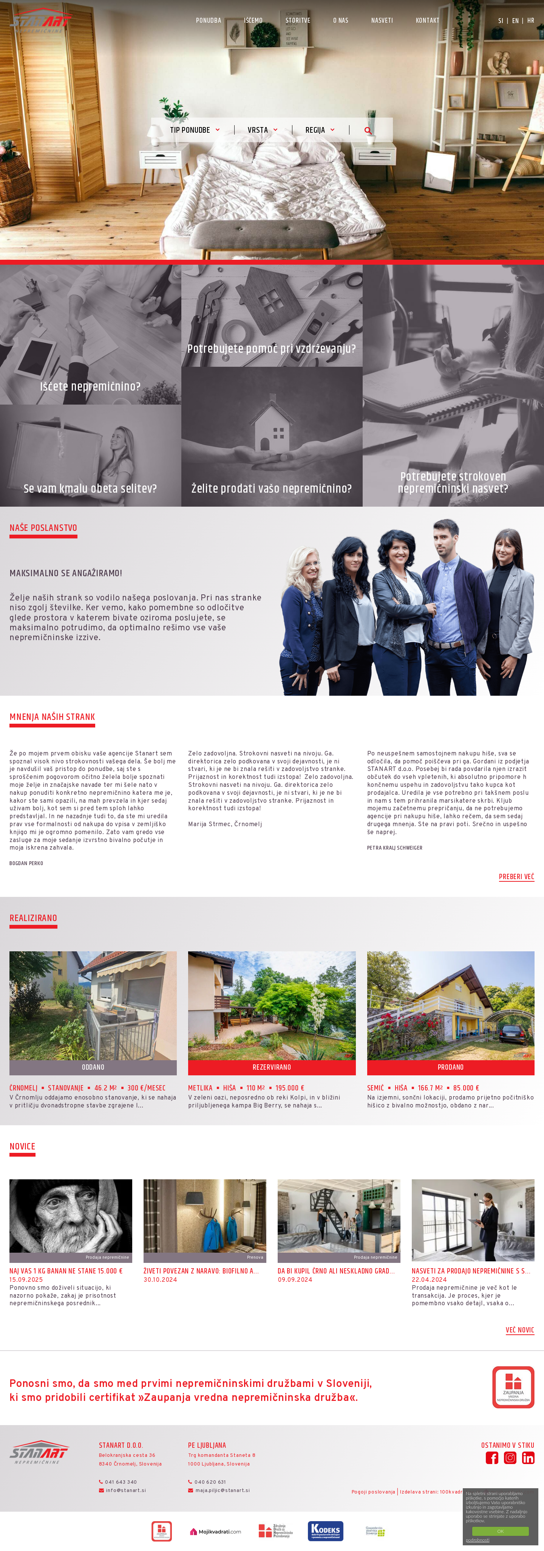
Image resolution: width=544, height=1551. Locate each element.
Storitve (298, 21)
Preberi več (517, 877)
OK (500, 1531)
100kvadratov (457, 1492)
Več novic (520, 1331)
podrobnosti (478, 1540)
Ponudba (208, 21)
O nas (341, 21)
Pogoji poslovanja (374, 1492)
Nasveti (382, 21)
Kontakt (428, 21)
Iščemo (253, 21)
